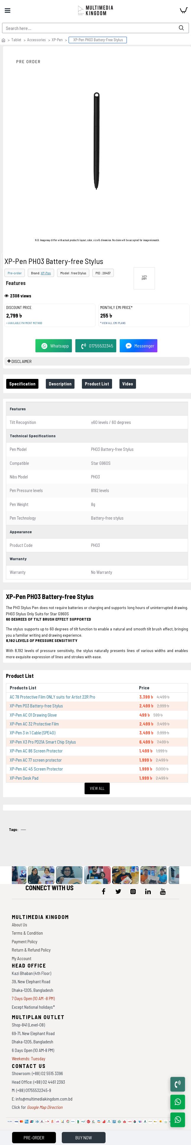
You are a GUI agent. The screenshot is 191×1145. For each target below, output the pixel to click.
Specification (22, 383)
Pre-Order (34, 1137)
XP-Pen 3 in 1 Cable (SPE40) (32, 732)
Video (127, 383)
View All (97, 788)
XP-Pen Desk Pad (24, 778)
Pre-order (15, 273)
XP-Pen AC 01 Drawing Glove (33, 715)
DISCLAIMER (22, 361)
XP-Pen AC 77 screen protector (36, 760)
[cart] (183, 10)
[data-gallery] (14, 875)
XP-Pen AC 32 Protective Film (34, 723)
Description (60, 383)
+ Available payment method (24, 323)
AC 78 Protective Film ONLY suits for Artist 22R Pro (52, 696)
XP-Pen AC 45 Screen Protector (36, 768)
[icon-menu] (103, 891)
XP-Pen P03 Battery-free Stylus (36, 705)
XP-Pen (57, 39)
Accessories (36, 39)
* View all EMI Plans (112, 323)
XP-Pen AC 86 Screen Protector (36, 750)
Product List (97, 383)
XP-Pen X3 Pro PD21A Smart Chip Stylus (43, 741)
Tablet (16, 39)
